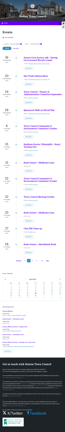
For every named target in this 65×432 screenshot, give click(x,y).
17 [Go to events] (43, 290)
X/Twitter (13, 413)
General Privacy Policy (40, 385)
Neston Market (9, 37)
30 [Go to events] (11, 285)
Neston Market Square (19, 315)
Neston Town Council (32, 16)
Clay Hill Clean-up (33, 228)
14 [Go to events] (19, 290)
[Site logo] (32, 12)
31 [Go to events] (19, 285)
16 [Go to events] (35, 290)
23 (42, 260)
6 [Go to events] (11, 288)
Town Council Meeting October (39, 197)
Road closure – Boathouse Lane (13, 319)
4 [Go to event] (11, 298)
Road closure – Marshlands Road (40, 244)
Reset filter (16, 48)
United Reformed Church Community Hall (39, 63)
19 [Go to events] (60, 290)
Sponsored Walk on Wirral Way (39, 110)
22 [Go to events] (27, 293)
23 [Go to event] (35, 293)
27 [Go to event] (11, 295)
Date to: (27, 44)
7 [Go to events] (19, 288)
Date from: (6, 44)
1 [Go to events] (27, 285)
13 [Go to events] (11, 290)
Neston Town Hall (33, 98)
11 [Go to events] (51, 288)
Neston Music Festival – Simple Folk (15, 327)
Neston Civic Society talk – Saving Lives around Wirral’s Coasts (40, 58)
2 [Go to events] (35, 285)
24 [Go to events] (43, 293)
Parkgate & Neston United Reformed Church (21, 346)
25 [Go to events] (51, 293)
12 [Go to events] (60, 288)
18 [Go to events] (51, 290)
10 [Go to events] (43, 288)
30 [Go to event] (35, 295)
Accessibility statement (15, 396)
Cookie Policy (25, 383)
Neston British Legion (14, 331)
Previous (18, 260)
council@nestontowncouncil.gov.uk (13, 377)
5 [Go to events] (60, 285)
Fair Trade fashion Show (36, 76)
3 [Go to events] (60, 295)
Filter (7, 48)
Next (47, 260)
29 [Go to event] (27, 295)
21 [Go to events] (19, 293)
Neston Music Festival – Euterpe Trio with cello (19, 342)
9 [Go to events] (35, 288)
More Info (29, 68)
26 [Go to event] (60, 293)
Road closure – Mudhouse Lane (39, 162)
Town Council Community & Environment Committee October (40, 127)
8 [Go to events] (27, 288)
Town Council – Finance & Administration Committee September (43, 93)
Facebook (35, 413)
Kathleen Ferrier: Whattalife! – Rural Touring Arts (42, 145)
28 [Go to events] (19, 295)
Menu (32, 23)
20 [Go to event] (11, 293)
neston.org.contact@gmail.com (16, 406)
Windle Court (32, 232)
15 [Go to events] (27, 290)
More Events (7, 351)
